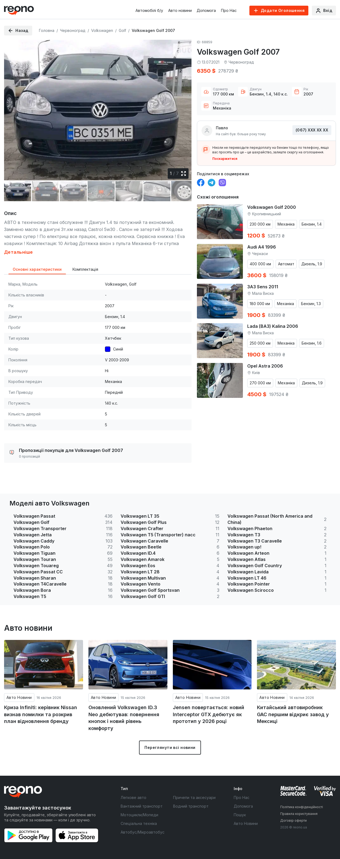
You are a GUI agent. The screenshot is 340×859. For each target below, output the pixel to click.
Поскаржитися (224, 159)
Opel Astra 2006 (265, 366)
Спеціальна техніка (139, 823)
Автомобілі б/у (149, 10)
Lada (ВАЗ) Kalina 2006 (272, 326)
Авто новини (180, 10)
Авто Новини (19, 697)
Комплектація (85, 269)
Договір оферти (293, 820)
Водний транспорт (191, 806)
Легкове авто (133, 797)
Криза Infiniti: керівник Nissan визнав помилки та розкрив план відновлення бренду (40, 714)
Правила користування (299, 814)
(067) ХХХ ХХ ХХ (312, 130)
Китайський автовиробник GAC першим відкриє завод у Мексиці (293, 714)
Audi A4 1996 (261, 247)
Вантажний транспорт (142, 806)
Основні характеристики (37, 269)
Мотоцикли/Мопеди (139, 814)
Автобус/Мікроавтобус (142, 832)
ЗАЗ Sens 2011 (262, 286)
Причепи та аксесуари (194, 797)
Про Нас (229, 10)
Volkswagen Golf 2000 (271, 207)
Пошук (240, 814)
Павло (222, 127)
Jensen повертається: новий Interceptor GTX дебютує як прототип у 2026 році (208, 714)
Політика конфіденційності (301, 807)
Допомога (206, 10)
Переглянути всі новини (169, 747)
